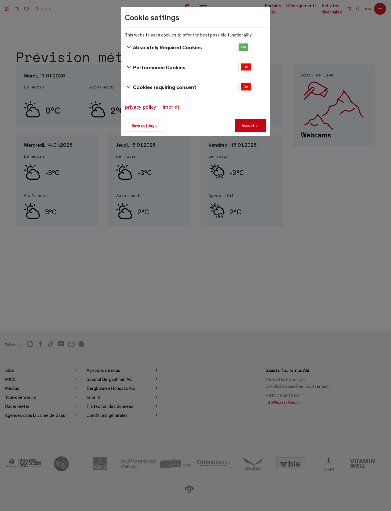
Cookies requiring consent (160, 87)
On (243, 46)
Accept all (251, 125)
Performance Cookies (155, 67)
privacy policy (140, 106)
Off (245, 66)
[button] (244, 47)
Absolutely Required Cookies (163, 47)
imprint (171, 106)
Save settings (144, 125)
